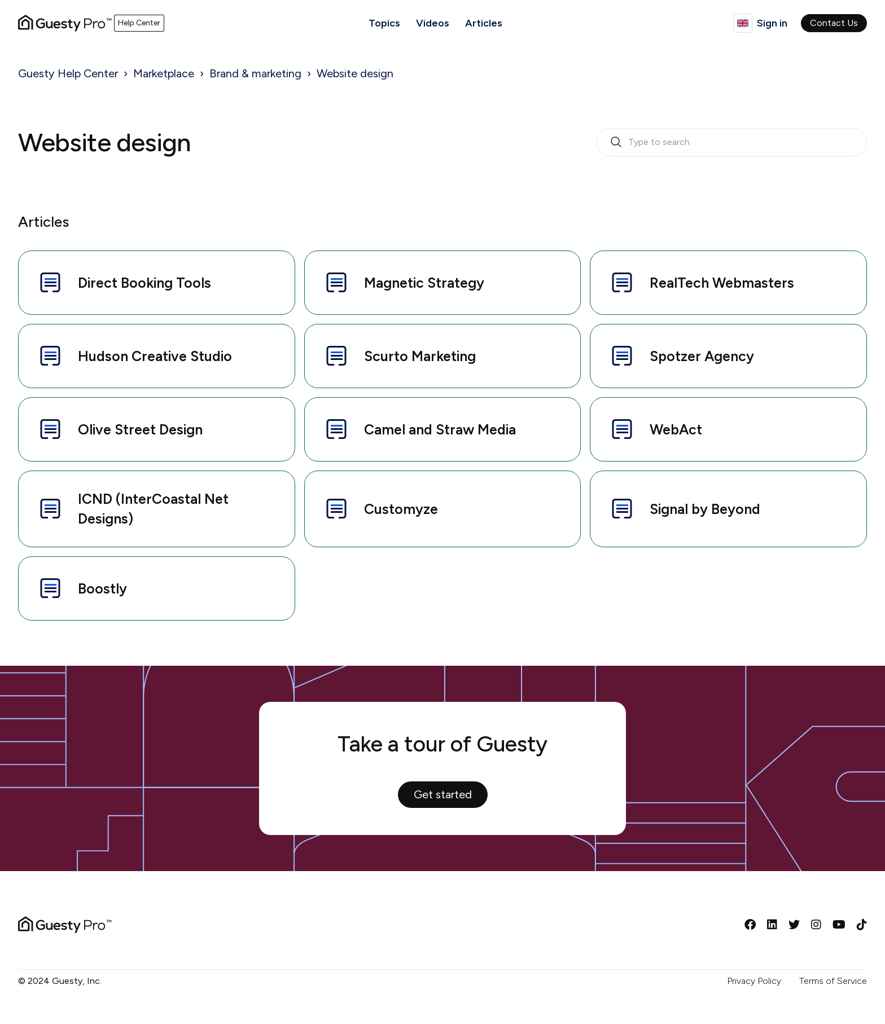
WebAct (655, 429)
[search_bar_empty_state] (731, 142)
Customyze (380, 508)
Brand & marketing (255, 73)
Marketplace (163, 73)
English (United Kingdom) (742, 23)
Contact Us (834, 22)
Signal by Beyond (684, 508)
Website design (355, 73)
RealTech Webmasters (701, 282)
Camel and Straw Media (419, 429)
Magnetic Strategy (403, 282)
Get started (443, 794)
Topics (384, 23)
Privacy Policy (754, 980)
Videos (432, 23)
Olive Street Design (120, 429)
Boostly (82, 588)
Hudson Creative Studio (134, 356)
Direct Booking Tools (124, 282)
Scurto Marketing (399, 356)
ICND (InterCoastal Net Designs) (133, 508)
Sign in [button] (772, 23)
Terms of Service (833, 980)
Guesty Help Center (68, 73)
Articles (483, 23)
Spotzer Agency (681, 356)
